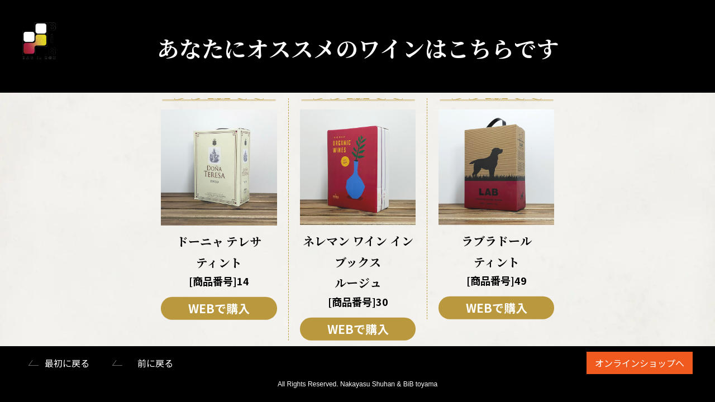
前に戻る (155, 363)
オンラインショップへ (639, 363)
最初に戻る (67, 363)
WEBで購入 (219, 308)
